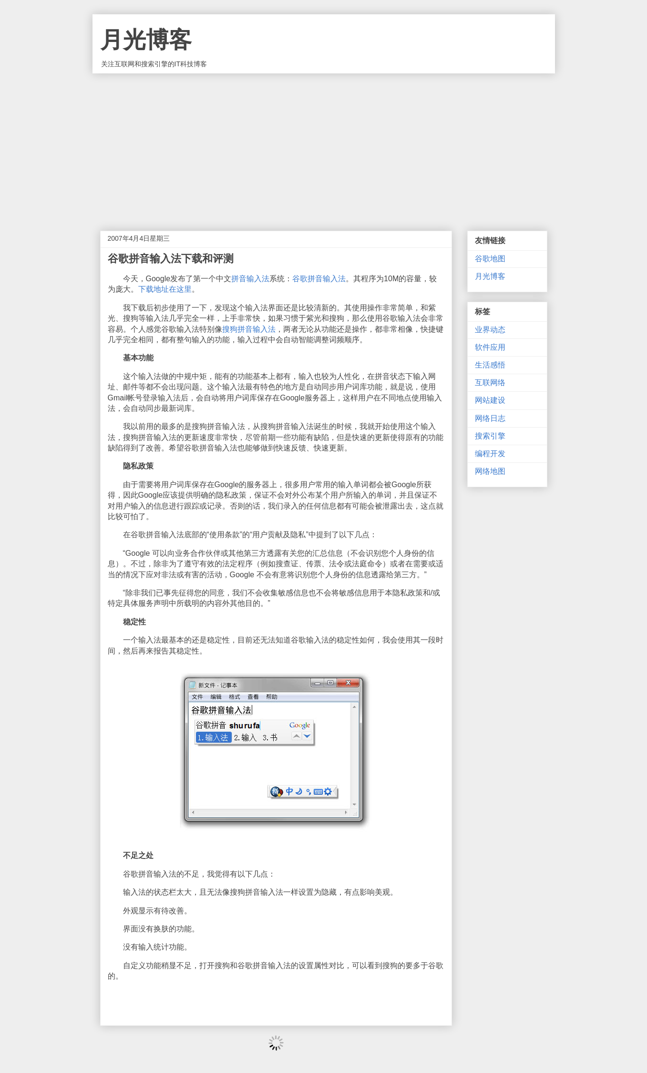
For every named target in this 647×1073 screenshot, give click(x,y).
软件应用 (490, 347)
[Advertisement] (323, 145)
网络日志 (490, 418)
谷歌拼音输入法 (319, 279)
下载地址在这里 (165, 289)
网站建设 (490, 400)
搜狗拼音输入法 (249, 329)
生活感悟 (490, 365)
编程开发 (490, 454)
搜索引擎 (490, 436)
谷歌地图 (490, 259)
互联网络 (490, 382)
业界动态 (490, 330)
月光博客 (146, 39)
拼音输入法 (250, 279)
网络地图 (490, 471)
